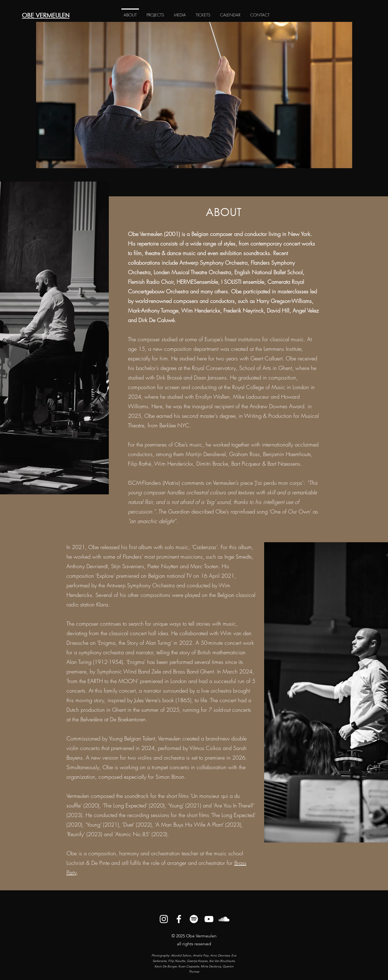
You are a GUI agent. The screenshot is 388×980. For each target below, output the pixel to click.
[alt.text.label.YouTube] (208, 919)
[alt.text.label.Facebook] (178, 919)
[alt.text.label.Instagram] (163, 919)
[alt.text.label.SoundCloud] (223, 919)
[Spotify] (193, 919)
